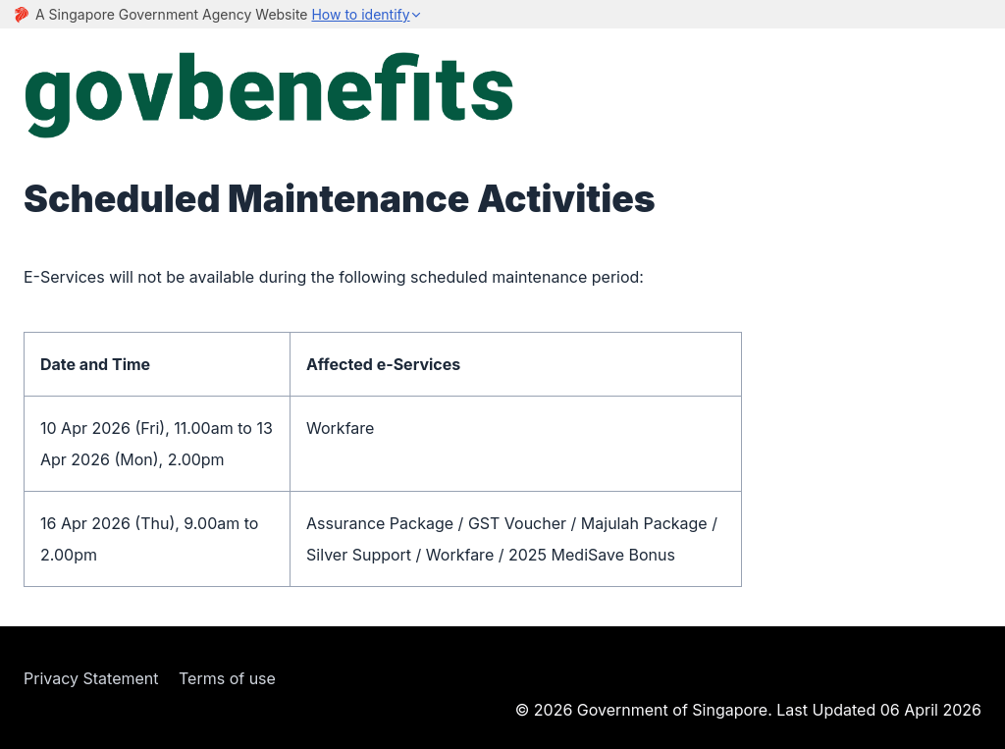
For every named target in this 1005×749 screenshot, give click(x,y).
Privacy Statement (91, 678)
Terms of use (227, 678)
